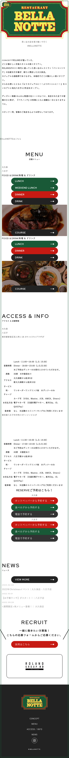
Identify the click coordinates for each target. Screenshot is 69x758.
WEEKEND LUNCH (26, 187)
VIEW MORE (22, 579)
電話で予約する (23, 514)
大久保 (5, 167)
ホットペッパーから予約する (31, 501)
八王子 (5, 171)
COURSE (20, 232)
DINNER (20, 194)
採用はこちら (22, 644)
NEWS (34, 734)
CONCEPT (34, 719)
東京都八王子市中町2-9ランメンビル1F (19, 415)
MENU (34, 724)
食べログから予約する (27, 507)
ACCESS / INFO (34, 729)
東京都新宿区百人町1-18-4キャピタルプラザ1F (23, 337)
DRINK (19, 201)
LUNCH (19, 181)
